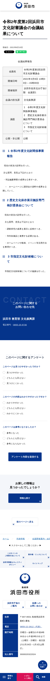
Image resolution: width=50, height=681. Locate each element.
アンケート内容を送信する (25, 456)
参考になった (13, 433)
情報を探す (30, 500)
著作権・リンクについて (39, 556)
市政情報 (20, 539)
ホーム (6, 539)
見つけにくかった (15, 383)
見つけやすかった (15, 372)
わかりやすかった (15, 403)
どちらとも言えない (16, 378)
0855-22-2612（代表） (31, 626)
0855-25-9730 (20, 325)
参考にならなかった (16, 443)
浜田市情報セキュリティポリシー (14, 564)
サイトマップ (41, 565)
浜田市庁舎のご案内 (16, 605)
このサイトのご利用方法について (15, 555)
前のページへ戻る (22, 523)
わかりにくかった (15, 413)
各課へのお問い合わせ (38, 605)
